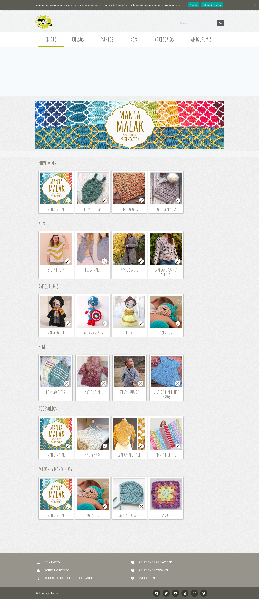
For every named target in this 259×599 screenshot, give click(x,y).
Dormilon (166, 333)
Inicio (51, 39)
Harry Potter (56, 333)
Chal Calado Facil (129, 455)
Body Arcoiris (55, 392)
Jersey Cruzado (129, 392)
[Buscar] (220, 23)
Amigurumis (202, 39)
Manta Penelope (166, 455)
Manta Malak (56, 209)
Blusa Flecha (56, 270)
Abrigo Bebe (92, 392)
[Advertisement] (129, 71)
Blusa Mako (92, 270)
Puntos (108, 39)
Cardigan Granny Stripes (165, 272)
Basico (166, 515)
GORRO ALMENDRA (165, 209)
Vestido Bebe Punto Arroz (166, 394)
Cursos (79, 39)
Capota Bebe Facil (129, 515)
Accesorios (165, 39)
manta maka (93, 455)
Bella (129, 333)
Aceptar (194, 5)
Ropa (134, 39)
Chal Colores (129, 209)
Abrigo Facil (129, 270)
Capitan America (93, 333)
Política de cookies (212, 5)
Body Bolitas (92, 209)
